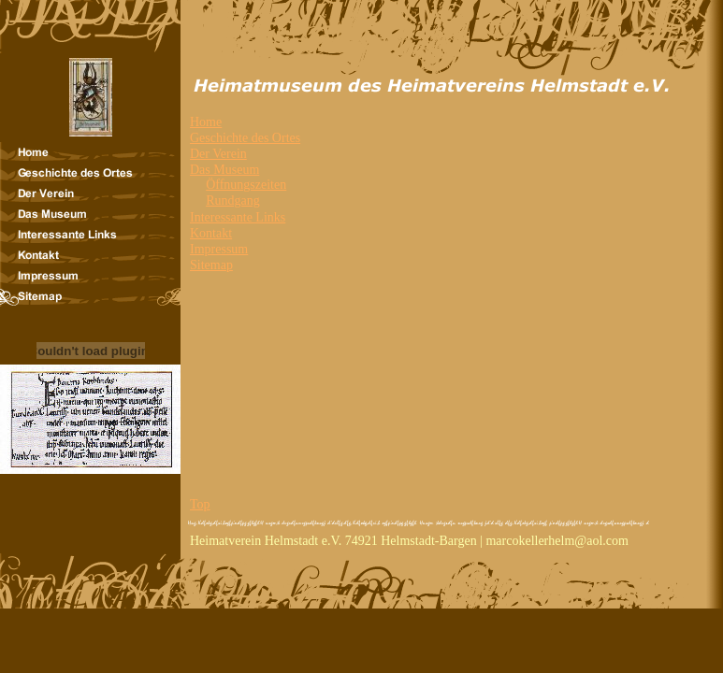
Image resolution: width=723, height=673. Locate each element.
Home (206, 122)
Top (200, 504)
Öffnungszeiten (246, 185)
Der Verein (218, 154)
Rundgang (233, 200)
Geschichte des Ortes (245, 138)
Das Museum (224, 170)
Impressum (219, 249)
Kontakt (211, 233)
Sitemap (211, 265)
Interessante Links (237, 217)
